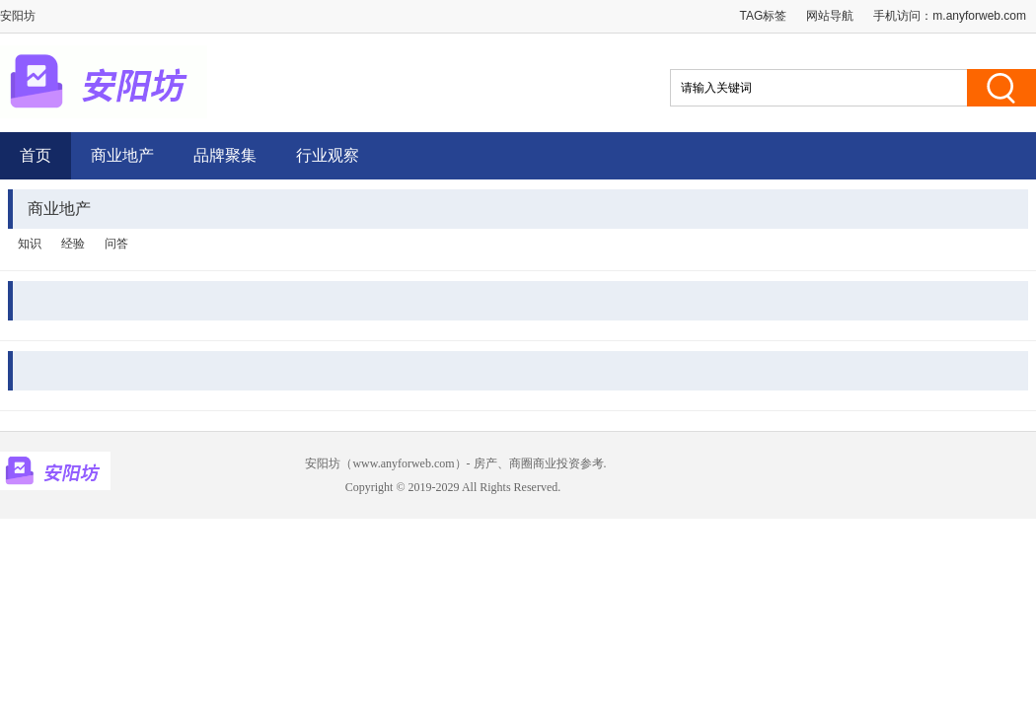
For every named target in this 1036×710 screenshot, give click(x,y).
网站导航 (829, 16)
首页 (35, 155)
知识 (29, 243)
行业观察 (327, 155)
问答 (116, 243)
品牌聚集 (225, 155)
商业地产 (122, 155)
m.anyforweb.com (979, 16)
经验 (73, 243)
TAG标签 (763, 16)
